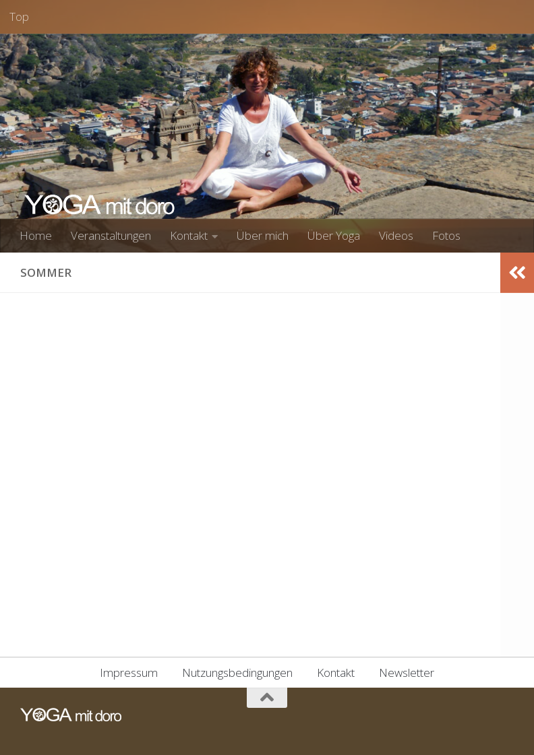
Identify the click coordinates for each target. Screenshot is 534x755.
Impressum (129, 672)
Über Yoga (333, 235)
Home (36, 235)
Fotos (446, 235)
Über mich (263, 235)
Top (19, 16)
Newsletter (406, 672)
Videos (396, 235)
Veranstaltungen (111, 235)
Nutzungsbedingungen (237, 672)
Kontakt (189, 235)
